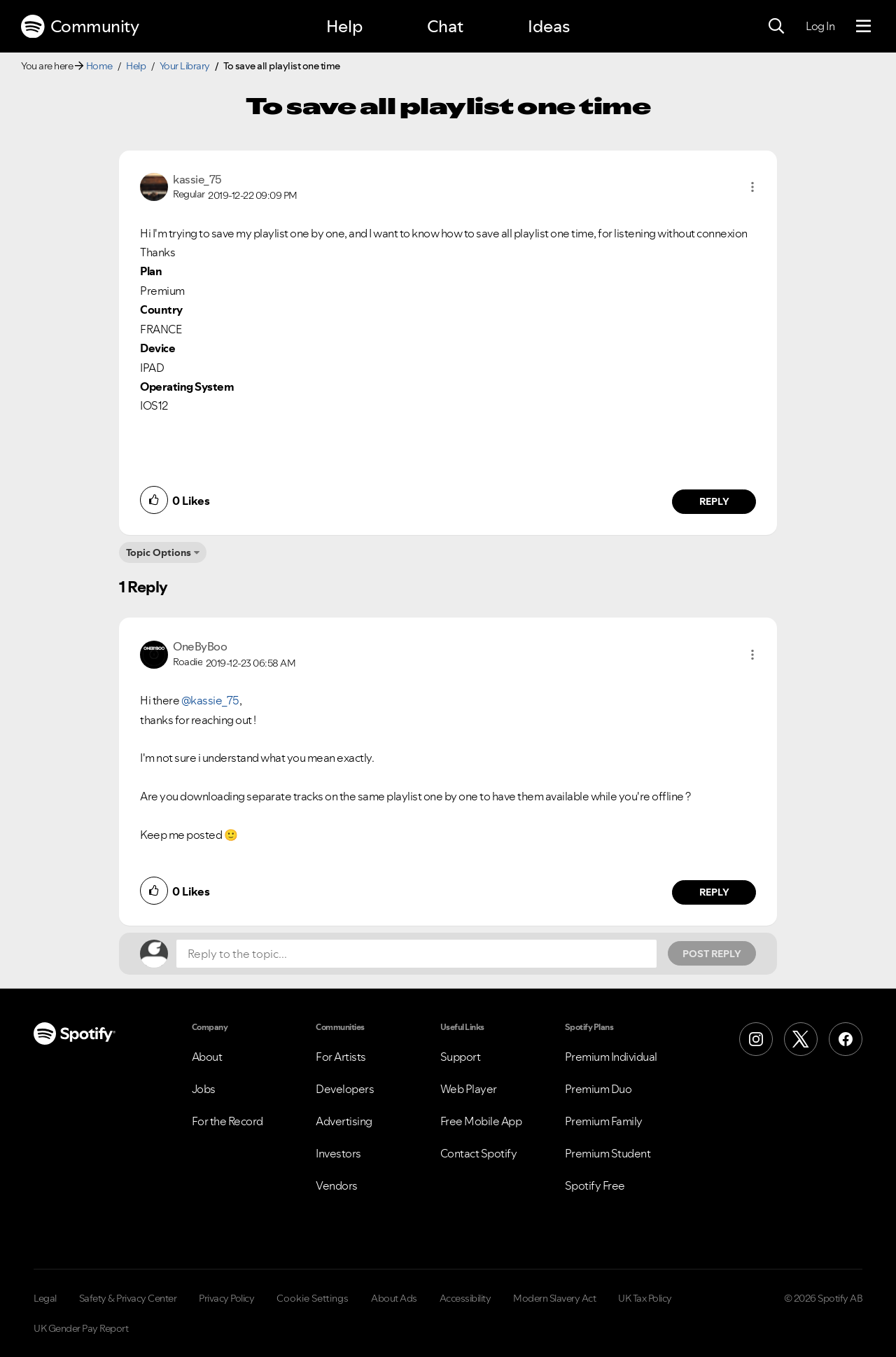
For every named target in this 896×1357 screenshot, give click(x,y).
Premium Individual (611, 1056)
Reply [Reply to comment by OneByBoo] (714, 892)
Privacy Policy (226, 1298)
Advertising (344, 1121)
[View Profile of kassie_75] (197, 179)
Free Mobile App (481, 1121)
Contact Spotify (478, 1153)
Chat (445, 26)
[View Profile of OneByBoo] (200, 646)
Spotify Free (595, 1185)
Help (344, 26)
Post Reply (711, 954)
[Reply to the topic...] (416, 954)
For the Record (227, 1121)
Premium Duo (598, 1089)
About (207, 1056)
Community (80, 27)
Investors (338, 1153)
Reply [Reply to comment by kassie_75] (714, 501)
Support (460, 1056)
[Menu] (863, 26)
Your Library (185, 66)
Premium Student (608, 1153)
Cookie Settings (312, 1298)
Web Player (468, 1089)
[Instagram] (756, 1039)
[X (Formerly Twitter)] (801, 1039)
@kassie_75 (210, 700)
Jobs (204, 1089)
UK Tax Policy (645, 1298)
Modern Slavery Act (554, 1298)
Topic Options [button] (158, 552)
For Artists (341, 1056)
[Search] (776, 27)
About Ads (394, 1298)
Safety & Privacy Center (128, 1298)
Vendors (337, 1185)
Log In (820, 26)
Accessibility (465, 1298)
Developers (345, 1089)
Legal (45, 1298)
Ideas (549, 26)
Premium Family (604, 1121)
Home (99, 66)
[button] (752, 186)
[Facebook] (845, 1039)
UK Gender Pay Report (81, 1328)
